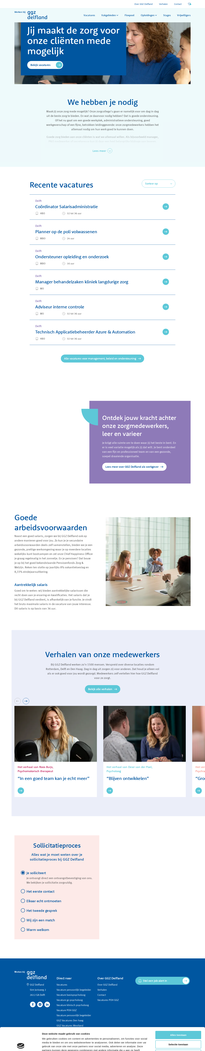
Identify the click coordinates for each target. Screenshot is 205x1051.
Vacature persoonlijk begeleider (74, 990)
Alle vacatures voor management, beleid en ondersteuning (100, 358)
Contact (178, 4)
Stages (167, 15)
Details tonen (173, 1044)
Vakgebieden (108, 15)
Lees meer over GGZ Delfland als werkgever (132, 467)
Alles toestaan (178, 1012)
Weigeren (178, 1030)
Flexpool (129, 15)
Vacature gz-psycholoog (70, 1000)
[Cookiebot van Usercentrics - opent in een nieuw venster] (21, 1044)
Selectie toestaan (178, 1021)
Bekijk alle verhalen (100, 689)
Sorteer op (151, 183)
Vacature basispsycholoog (71, 995)
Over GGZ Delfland (143, 4)
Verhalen (163, 4)
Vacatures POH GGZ (108, 1000)
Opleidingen (147, 15)
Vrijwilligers (184, 15)
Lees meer (99, 151)
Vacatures (89, 15)
